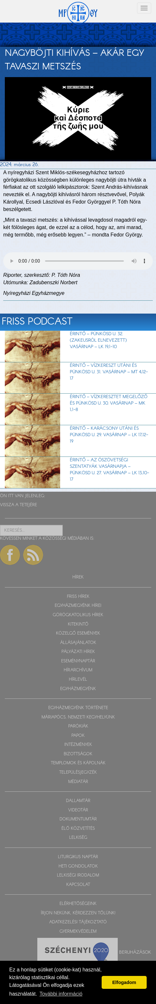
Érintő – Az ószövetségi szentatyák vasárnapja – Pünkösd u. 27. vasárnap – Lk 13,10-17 (109, 470)
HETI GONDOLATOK (78, 866)
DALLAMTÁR (78, 801)
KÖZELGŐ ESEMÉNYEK (78, 633)
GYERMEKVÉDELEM (78, 932)
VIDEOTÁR (78, 810)
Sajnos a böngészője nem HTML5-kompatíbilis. (78, 261)
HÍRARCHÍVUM (78, 670)
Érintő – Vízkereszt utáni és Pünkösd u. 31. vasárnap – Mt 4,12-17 (109, 372)
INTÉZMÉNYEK (78, 745)
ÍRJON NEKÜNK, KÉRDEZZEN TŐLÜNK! (78, 913)
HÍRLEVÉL (78, 680)
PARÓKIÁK (78, 726)
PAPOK (78, 736)
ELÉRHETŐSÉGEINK (78, 904)
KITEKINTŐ (78, 624)
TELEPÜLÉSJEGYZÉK (78, 772)
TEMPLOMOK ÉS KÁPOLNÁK (78, 763)
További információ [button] (61, 994)
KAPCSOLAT (78, 885)
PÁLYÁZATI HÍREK (78, 652)
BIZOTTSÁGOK (78, 754)
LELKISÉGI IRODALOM (78, 875)
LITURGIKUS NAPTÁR (78, 857)
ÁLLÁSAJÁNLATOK (78, 643)
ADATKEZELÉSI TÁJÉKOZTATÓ (78, 922)
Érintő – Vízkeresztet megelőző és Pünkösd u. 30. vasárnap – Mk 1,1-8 (108, 403)
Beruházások (135, 952)
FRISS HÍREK (78, 597)
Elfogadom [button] (124, 982)
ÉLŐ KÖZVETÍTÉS (78, 829)
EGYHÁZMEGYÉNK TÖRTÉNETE (78, 708)
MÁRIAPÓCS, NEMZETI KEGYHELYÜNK (78, 717)
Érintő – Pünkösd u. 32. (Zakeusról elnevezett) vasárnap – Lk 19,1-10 (98, 340)
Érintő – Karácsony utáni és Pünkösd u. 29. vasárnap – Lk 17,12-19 (109, 435)
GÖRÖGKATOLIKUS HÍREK (78, 615)
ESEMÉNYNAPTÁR (78, 661)
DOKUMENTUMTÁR (78, 819)
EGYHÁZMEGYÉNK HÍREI (78, 606)
